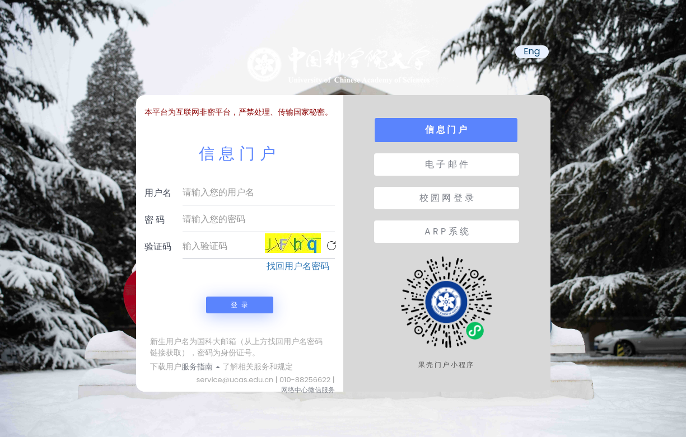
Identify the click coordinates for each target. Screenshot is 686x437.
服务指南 (201, 366)
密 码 (154, 219)
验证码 (157, 246)
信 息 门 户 (445, 129)
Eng (532, 51)
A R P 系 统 (446, 231)
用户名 (157, 192)
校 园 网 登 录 (446, 197)
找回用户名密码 (298, 266)
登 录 (239, 304)
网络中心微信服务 (308, 389)
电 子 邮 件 (446, 164)
